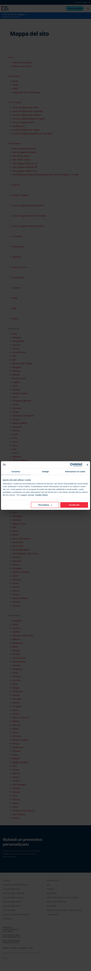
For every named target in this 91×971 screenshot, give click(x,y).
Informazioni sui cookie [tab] (75, 472)
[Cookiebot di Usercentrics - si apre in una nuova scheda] (71, 465)
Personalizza (45, 505)
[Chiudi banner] (87, 465)
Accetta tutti (74, 505)
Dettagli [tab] (45, 472)
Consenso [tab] (15, 472)
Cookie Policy (41, 495)
